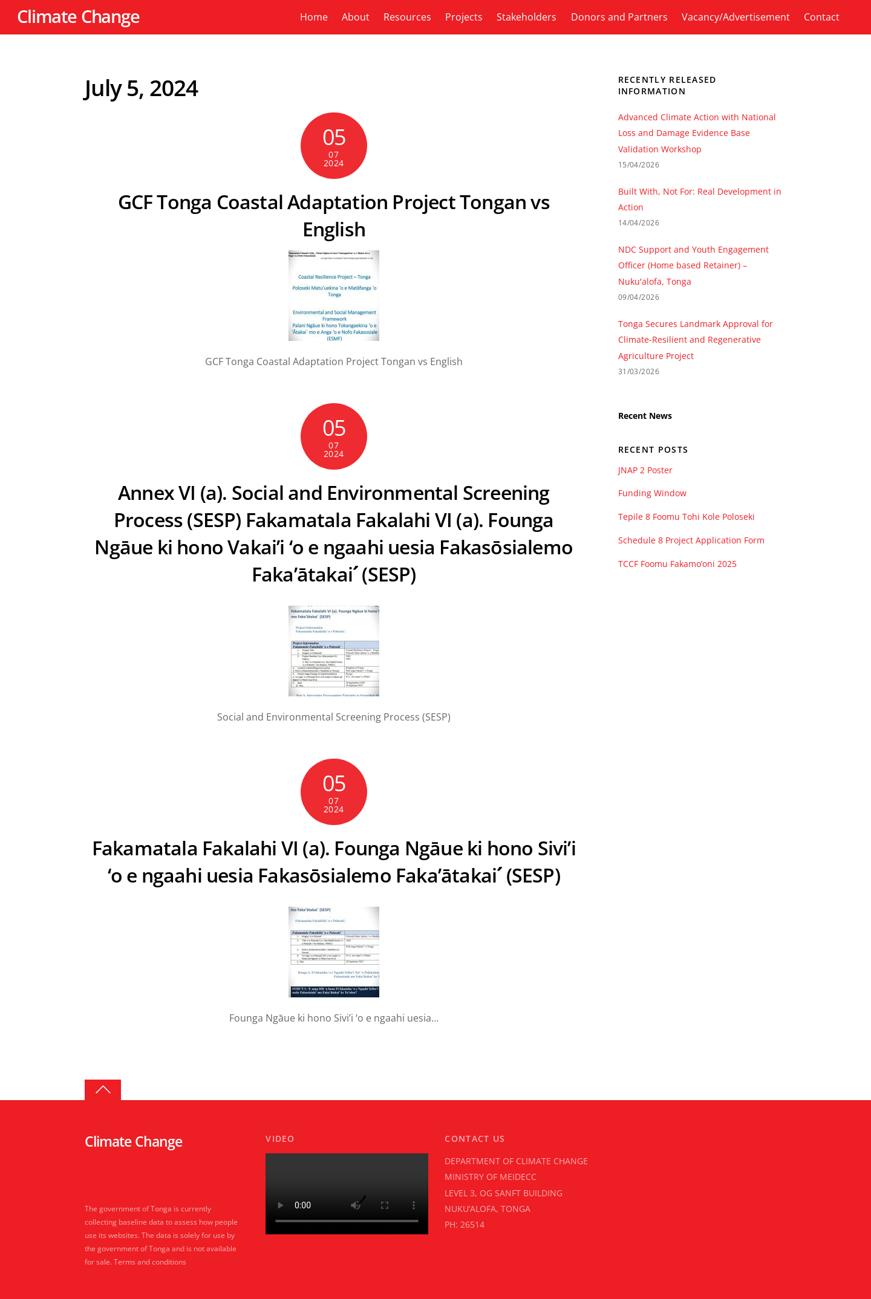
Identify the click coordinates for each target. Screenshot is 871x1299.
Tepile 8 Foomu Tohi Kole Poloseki (686, 516)
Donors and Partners (619, 17)
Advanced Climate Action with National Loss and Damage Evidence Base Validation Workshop (697, 133)
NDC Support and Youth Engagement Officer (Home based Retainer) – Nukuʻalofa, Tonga (693, 265)
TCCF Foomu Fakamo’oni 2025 (677, 564)
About (356, 17)
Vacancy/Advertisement (736, 17)
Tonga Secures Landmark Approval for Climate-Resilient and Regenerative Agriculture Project (695, 339)
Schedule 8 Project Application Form (691, 540)
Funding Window (652, 493)
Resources (407, 17)
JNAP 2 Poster (645, 470)
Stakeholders (526, 17)
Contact (822, 17)
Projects (464, 17)
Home (314, 17)
